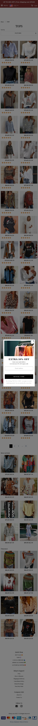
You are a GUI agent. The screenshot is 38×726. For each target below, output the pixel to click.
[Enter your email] (19, 368)
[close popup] (32, 342)
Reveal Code (19, 376)
